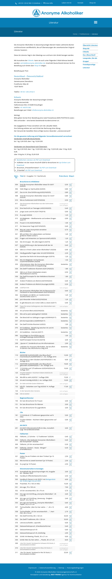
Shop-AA (92, 3)
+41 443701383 (25, 107)
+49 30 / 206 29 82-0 (27, 92)
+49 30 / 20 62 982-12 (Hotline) (29, 3)
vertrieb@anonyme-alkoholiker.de (32, 63)
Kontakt (80, 3)
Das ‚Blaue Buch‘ (89, 55)
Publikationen (84, 34)
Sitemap (61, 568)
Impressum (32, 568)
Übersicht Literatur (90, 45)
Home (75, 34)
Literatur (53, 22)
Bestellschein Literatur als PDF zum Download (33, 160)
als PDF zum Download (48, 168)
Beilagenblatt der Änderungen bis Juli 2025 (37, 480)
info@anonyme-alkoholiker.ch (43, 110)
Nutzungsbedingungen (75, 568)
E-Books (86, 52)
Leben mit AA (66, 3)
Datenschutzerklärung (47, 568)
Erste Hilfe (48, 3)
